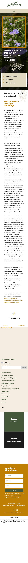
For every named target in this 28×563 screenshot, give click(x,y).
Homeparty (5, 397)
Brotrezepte (5, 391)
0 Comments (10, 83)
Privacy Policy (17, 496)
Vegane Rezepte (6, 373)
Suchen (24, 367)
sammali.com (14, 421)
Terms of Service (11, 498)
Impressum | (7, 513)
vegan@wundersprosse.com (14, 441)
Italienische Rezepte (7, 383)
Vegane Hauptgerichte (8, 381)
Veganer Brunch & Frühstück (10, 389)
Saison (3, 402)
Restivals (4, 399)
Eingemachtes (5, 394)
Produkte (9, 79)
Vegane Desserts (6, 386)
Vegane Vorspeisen (7, 375)
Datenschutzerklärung (17, 513)
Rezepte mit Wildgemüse (9, 378)
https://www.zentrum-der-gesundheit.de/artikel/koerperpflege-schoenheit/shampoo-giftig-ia (13, 300)
